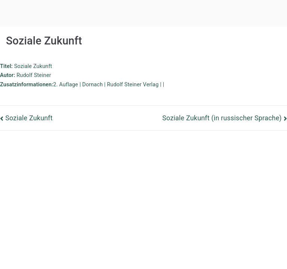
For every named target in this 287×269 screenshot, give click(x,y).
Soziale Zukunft (29, 118)
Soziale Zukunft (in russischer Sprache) (222, 118)
